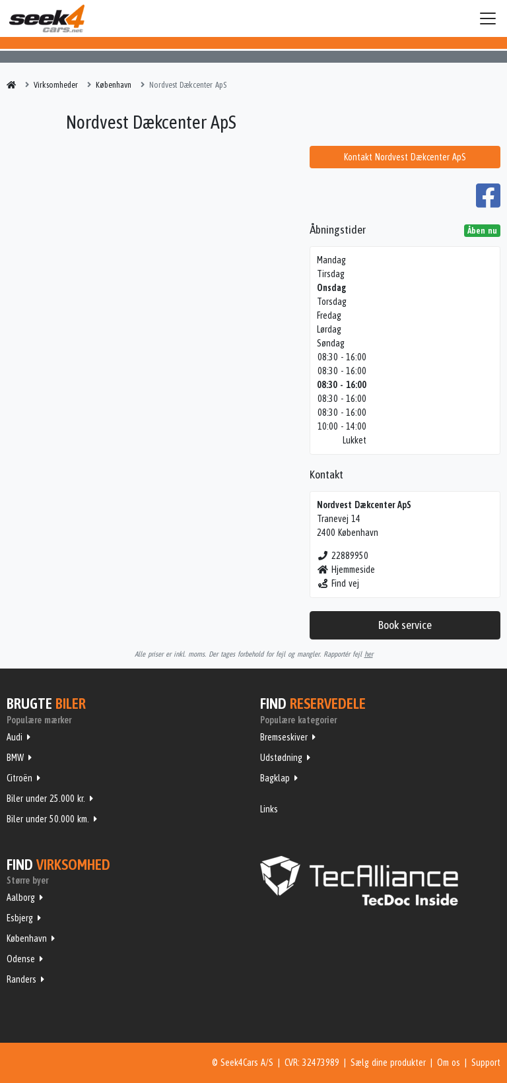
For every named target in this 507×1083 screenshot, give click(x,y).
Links (269, 809)
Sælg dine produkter (388, 1062)
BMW (15, 757)
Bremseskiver (284, 737)
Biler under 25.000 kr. (46, 798)
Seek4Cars (46, 18)
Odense (21, 959)
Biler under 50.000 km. (48, 819)
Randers (21, 979)
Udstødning (281, 757)
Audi (14, 737)
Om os (448, 1062)
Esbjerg (20, 918)
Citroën (19, 778)
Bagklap (275, 778)
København (27, 938)
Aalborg (21, 897)
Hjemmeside (346, 569)
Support (485, 1062)
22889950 (343, 555)
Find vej (338, 583)
